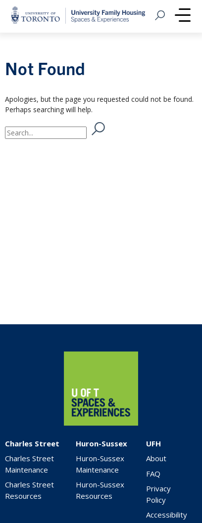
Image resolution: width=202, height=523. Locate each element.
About (156, 458)
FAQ (153, 474)
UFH (153, 443)
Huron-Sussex (101, 443)
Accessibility (166, 515)
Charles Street (32, 443)
